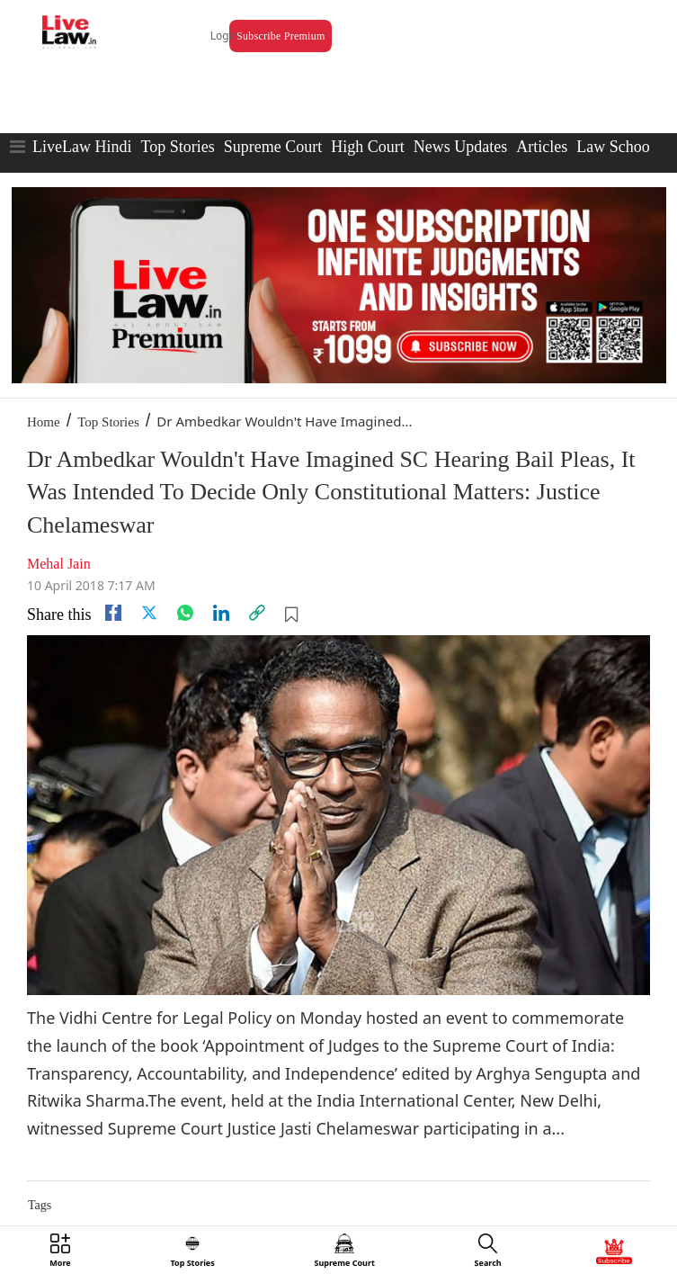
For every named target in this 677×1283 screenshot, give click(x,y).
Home (43, 422)
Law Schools (618, 147)
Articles (541, 147)
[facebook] (113, 613)
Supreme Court (273, 147)
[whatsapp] (185, 613)
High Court (368, 147)
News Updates (460, 147)
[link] (257, 613)
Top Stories (177, 147)
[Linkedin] (221, 613)
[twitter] (149, 613)
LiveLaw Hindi (81, 147)
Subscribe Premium (280, 36)
